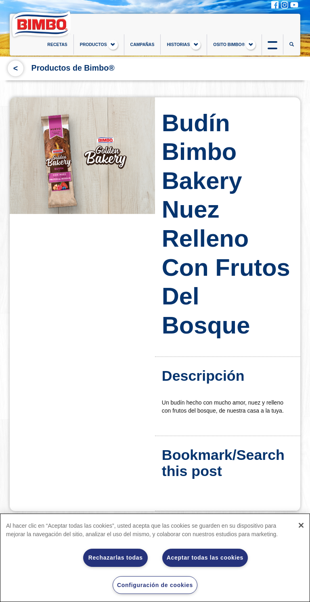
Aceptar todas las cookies (205, 557)
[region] (155, 558)
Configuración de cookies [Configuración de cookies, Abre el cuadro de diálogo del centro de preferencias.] (155, 585)
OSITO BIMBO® (234, 45)
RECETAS (57, 44)
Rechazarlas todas (115, 557)
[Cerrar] (301, 525)
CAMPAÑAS (142, 44)
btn (272, 44)
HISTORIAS (184, 45)
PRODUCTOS (99, 45)
